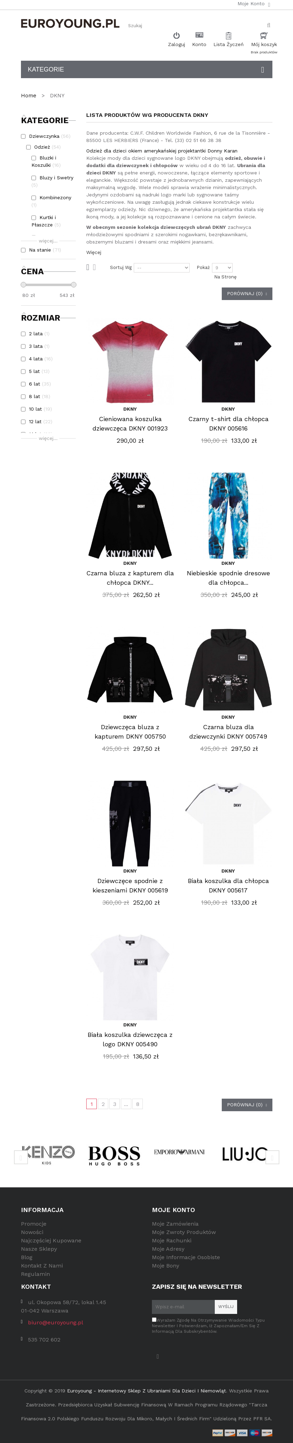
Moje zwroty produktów (184, 1232)
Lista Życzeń (228, 44)
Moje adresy (168, 1249)
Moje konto (173, 1209)
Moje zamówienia (175, 1223)
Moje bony (165, 1265)
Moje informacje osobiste (186, 1257)
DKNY (130, 409)
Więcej (93, 252)
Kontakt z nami (42, 1265)
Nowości (32, 1232)
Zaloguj (176, 44)
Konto (199, 44)
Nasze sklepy (39, 1249)
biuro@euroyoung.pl (55, 1322)
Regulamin (35, 1274)
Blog (26, 1257)
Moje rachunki (171, 1240)
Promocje (33, 1223)
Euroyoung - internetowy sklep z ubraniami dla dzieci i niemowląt (146, 1390)
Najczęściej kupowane (51, 1240)
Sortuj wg (121, 267)
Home (29, 95)
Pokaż (203, 267)
